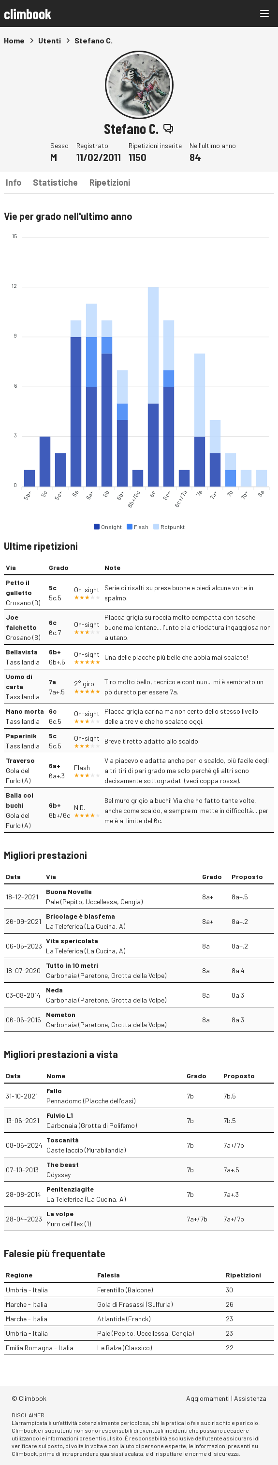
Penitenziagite (70, 1189)
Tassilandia (23, 662)
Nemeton (60, 1014)
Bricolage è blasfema (80, 916)
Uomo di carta (19, 681)
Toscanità (62, 1140)
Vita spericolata (72, 940)
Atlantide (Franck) (123, 1319)
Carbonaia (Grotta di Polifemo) (91, 1125)
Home (14, 40)
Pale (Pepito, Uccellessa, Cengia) (94, 901)
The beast (62, 1164)
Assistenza (250, 1398)
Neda (54, 990)
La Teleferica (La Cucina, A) (85, 926)
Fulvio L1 (59, 1115)
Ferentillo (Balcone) (125, 1290)
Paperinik (21, 736)
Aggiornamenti (208, 1398)
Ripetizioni (109, 182)
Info (13, 182)
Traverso (20, 760)
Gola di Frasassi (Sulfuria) (135, 1304)
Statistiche (55, 182)
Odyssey (58, 1174)
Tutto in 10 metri (72, 965)
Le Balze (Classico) (124, 1347)
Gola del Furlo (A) (18, 775)
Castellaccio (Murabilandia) (86, 1150)
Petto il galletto (19, 587)
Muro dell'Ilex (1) (68, 1224)
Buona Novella (69, 891)
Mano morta (25, 711)
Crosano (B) (23, 602)
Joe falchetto (21, 622)
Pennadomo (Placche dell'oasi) (90, 1101)
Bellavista (22, 652)
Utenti (49, 40)
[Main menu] (264, 13)
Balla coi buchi (19, 800)
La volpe (59, 1213)
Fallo (54, 1090)
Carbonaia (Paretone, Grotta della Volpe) (106, 975)
